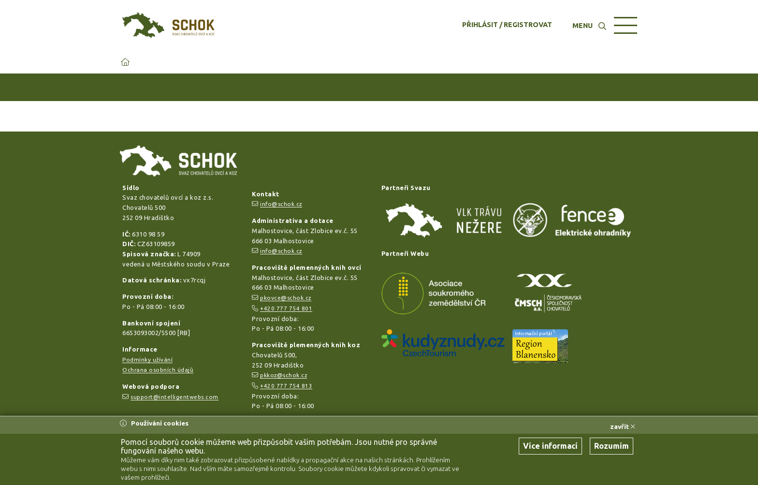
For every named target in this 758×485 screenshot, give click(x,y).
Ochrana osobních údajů (157, 370)
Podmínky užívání (147, 359)
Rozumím (611, 445)
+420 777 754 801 (286, 308)
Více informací (550, 445)
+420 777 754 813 (286, 385)
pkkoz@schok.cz (283, 375)
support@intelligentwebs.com (175, 397)
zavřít (622, 426)
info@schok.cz (281, 204)
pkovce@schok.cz (285, 297)
